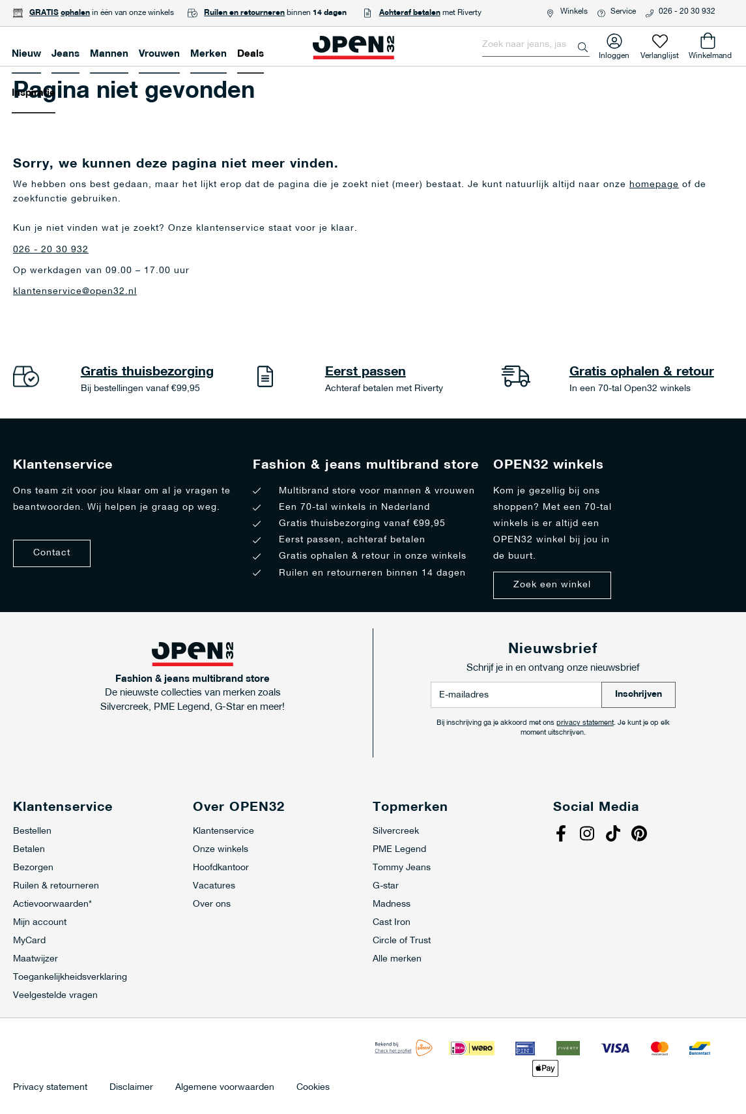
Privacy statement (50, 1088)
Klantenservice (223, 831)
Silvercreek (396, 831)
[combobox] (536, 45)
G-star (386, 886)
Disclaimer (131, 1088)
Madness (391, 904)
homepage (654, 185)
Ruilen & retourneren (56, 886)
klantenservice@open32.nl (75, 292)
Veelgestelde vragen (55, 996)
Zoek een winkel (552, 585)
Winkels (574, 12)
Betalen (29, 850)
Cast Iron (391, 923)
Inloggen (614, 53)
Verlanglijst (659, 53)
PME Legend (399, 850)
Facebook (563, 835)
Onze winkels (220, 850)
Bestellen (32, 831)
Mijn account (39, 923)
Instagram (589, 835)
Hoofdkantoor (221, 868)
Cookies (313, 1088)
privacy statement (585, 723)
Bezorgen (33, 868)
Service (623, 12)
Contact (51, 553)
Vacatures (214, 886)
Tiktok (615, 835)
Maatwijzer (35, 959)
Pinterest (641, 835)
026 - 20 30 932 (687, 12)
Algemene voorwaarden (224, 1088)
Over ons (212, 904)
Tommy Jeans (402, 868)
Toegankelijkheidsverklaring (70, 977)
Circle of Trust (402, 941)
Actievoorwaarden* (52, 904)
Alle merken (397, 959)
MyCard (29, 941)
